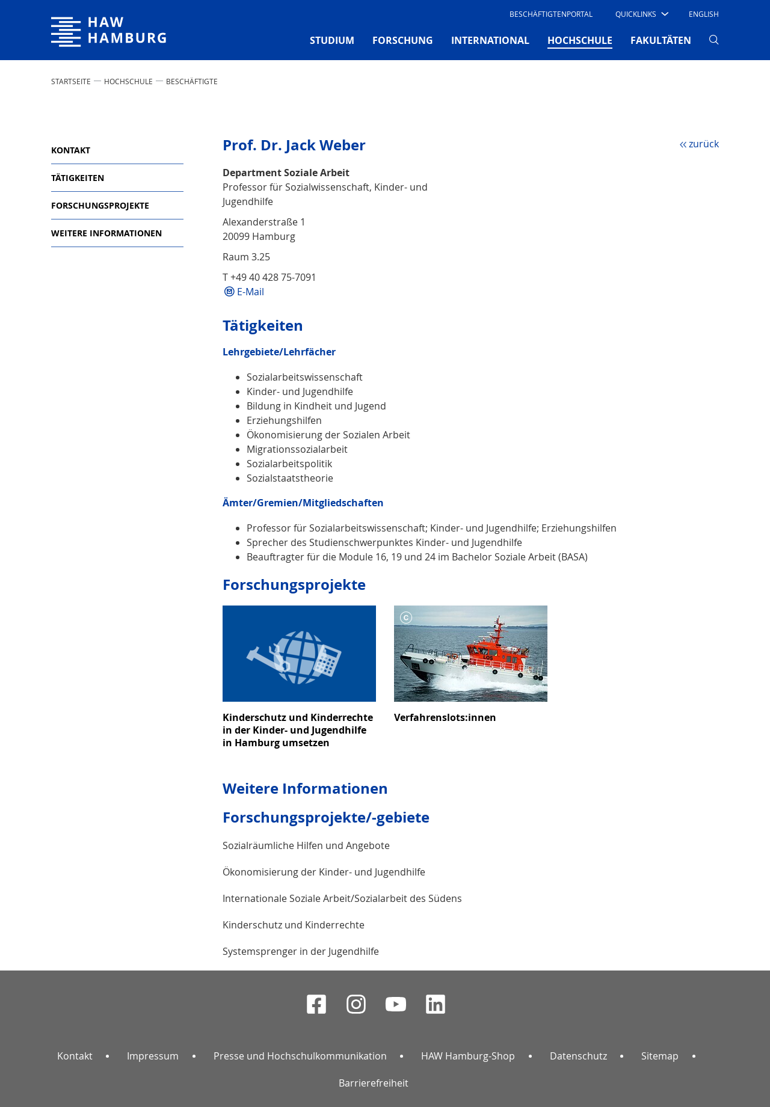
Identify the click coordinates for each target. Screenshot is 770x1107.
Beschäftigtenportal (551, 14)
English (704, 14)
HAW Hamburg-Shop (468, 1056)
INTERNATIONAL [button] (490, 40)
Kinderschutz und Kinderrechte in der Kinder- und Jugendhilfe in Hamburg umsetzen (298, 730)
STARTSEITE (71, 81)
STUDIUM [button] (332, 40)
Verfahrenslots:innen (445, 717)
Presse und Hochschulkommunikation (300, 1056)
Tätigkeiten (77, 177)
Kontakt (70, 150)
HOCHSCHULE (128, 81)
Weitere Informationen (106, 233)
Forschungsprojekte (100, 205)
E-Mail (250, 291)
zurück (704, 143)
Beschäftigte (192, 81)
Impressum (153, 1056)
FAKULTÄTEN (660, 40)
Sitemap (660, 1056)
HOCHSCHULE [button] (579, 39)
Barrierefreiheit (373, 1083)
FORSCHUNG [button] (402, 40)
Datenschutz (578, 1056)
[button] (641, 14)
